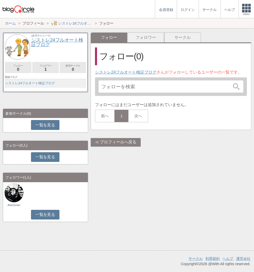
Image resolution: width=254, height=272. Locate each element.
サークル (182, 37)
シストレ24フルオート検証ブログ (125, 72)
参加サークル (73, 68)
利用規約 (212, 259)
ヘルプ (228, 259)
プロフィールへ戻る (118, 142)
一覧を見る (45, 125)
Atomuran (14, 205)
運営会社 (243, 259)
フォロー (18, 68)
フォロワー (146, 37)
